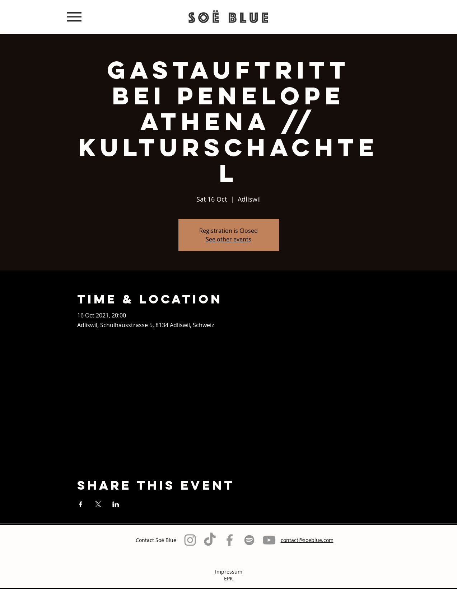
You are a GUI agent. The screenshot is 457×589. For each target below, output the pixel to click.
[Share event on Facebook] (80, 504)
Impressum (228, 571)
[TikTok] (210, 540)
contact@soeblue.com (307, 540)
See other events (228, 239)
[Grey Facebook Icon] (229, 540)
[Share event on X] (98, 504)
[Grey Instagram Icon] (190, 540)
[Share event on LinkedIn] (115, 504)
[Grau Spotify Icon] (249, 540)
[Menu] (74, 17)
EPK (228, 578)
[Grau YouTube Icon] (269, 540)
